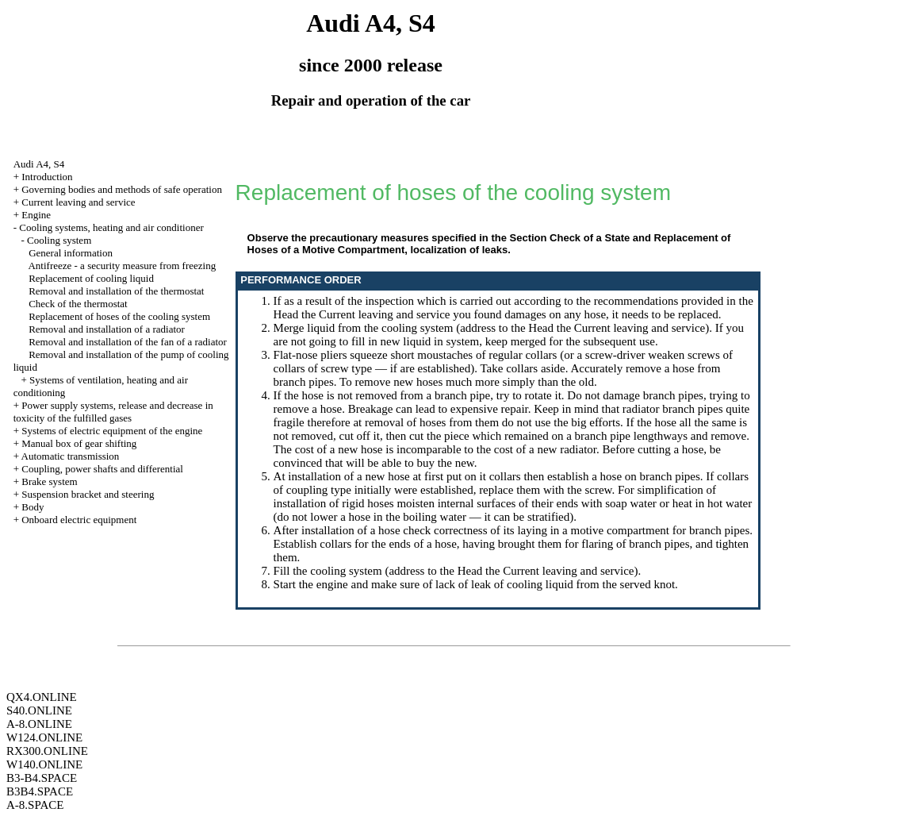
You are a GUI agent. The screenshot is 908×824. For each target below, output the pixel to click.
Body (32, 507)
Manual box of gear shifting (78, 443)
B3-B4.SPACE (41, 778)
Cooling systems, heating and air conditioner (111, 227)
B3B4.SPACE (39, 791)
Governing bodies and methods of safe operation (121, 189)
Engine (36, 215)
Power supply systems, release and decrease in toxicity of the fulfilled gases (113, 411)
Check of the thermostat (78, 304)
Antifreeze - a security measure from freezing (122, 265)
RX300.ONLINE (47, 751)
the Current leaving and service (375, 314)
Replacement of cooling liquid (91, 278)
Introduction (46, 177)
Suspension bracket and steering (87, 494)
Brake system (49, 481)
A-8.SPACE (34, 805)
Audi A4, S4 (39, 164)
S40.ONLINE (39, 710)
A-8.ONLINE (39, 724)
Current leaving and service (78, 202)
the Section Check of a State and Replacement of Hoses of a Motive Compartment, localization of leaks (489, 244)
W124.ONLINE (44, 737)
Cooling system (59, 240)
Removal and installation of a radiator (107, 329)
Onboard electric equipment (78, 520)
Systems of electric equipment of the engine (111, 431)
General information (71, 253)
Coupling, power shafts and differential (102, 469)
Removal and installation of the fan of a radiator (128, 342)
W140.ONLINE (44, 764)
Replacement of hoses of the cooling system (119, 316)
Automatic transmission (70, 456)
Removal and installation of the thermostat (116, 291)
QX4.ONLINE (41, 697)
